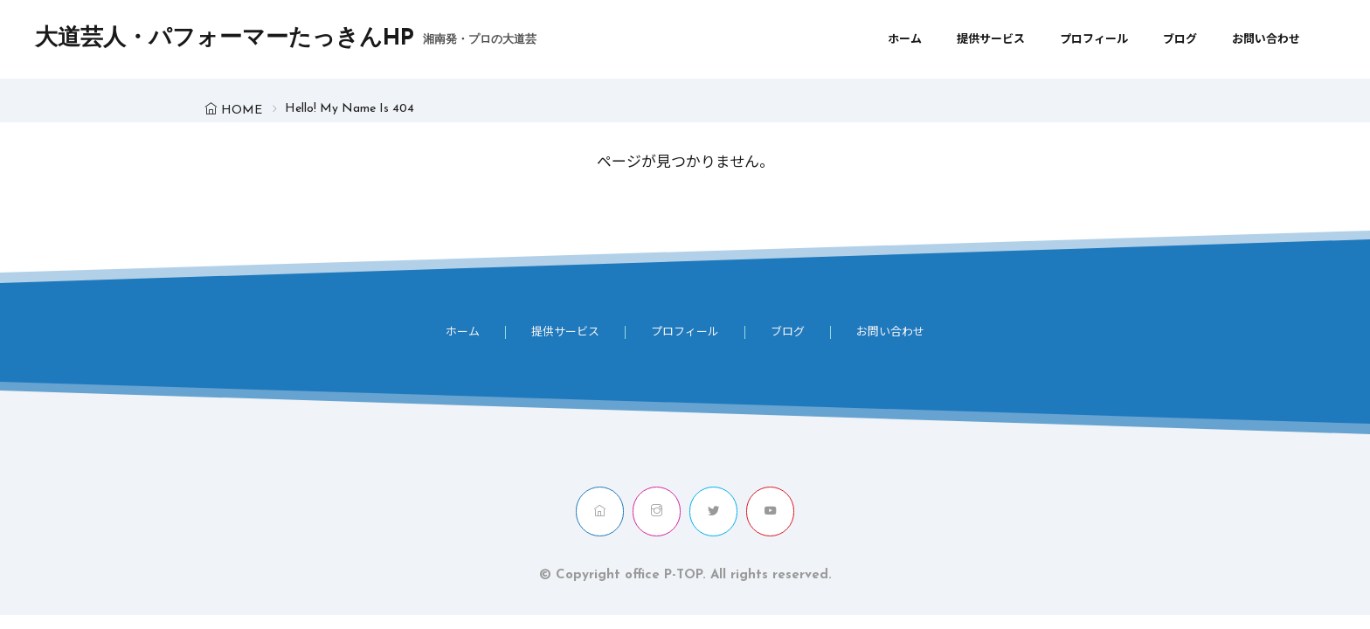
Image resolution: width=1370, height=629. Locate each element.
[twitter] (713, 511)
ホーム (905, 39)
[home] (600, 511)
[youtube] (770, 511)
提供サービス (991, 39)
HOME (241, 110)
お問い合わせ (1266, 39)
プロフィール (1094, 39)
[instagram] (657, 511)
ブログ (1180, 39)
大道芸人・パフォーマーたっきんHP (285, 39)
